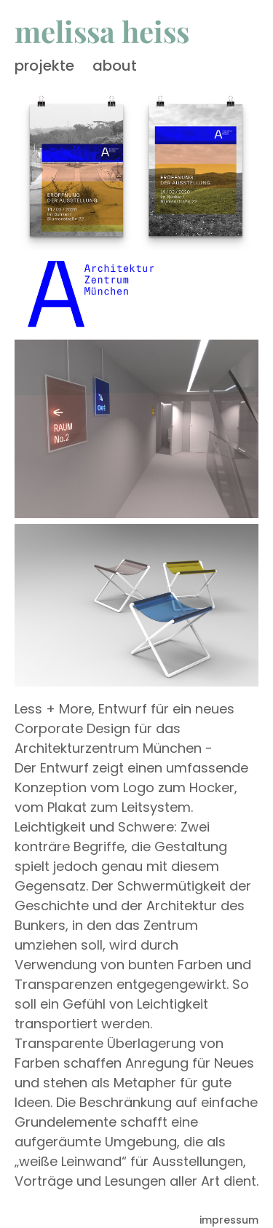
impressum (228, 1220)
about (114, 65)
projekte (44, 65)
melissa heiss (102, 31)
